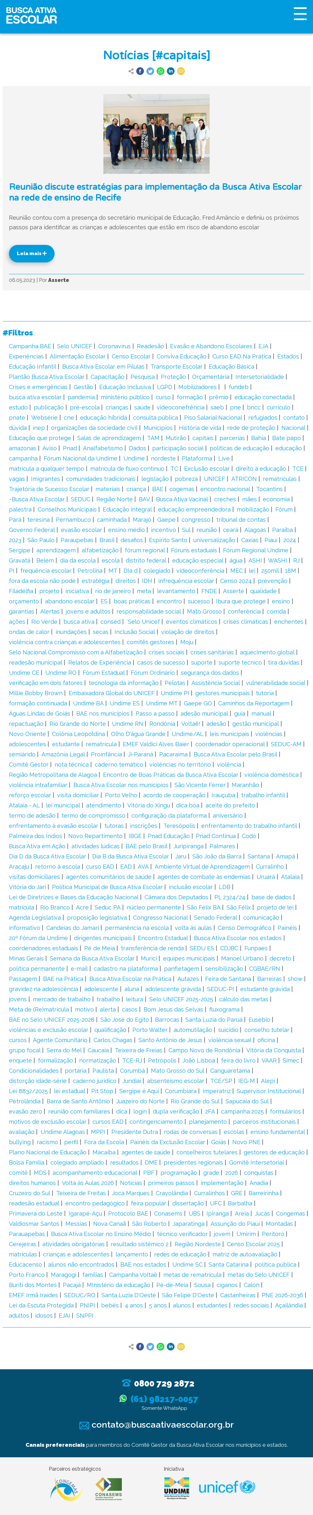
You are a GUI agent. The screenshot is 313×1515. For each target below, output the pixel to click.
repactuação (26, 723)
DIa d (130, 570)
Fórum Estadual (104, 672)
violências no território (180, 764)
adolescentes (27, 744)
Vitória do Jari (27, 887)
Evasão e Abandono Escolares (211, 346)
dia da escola (78, 560)
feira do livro (238, 1060)
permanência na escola (137, 927)
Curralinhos (209, 1193)
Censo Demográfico (245, 927)
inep (39, 427)
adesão (216, 723)
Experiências (26, 356)
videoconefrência (181, 407)
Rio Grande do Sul (195, 1101)
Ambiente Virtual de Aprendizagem (202, 866)
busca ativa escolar (35, 397)
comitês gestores (150, 642)
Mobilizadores (197, 387)
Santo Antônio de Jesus (170, 1040)
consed (111, 621)
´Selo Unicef (143, 621)
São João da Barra (217, 856)
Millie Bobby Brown (36, 693)
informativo (24, 927)
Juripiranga (189, 846)
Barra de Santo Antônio (78, 1101)
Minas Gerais (26, 958)
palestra (20, 509)
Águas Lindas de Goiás (39, 713)
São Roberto (149, 1223)
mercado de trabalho (62, 999)
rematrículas (280, 478)
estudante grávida (265, 989)
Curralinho (270, 866)
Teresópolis (179, 825)
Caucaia (98, 1050)
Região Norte (114, 499)
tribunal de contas (241, 519)
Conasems (168, 1213)
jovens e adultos (88, 611)
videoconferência (200, 570)
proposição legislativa (97, 917)
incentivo (163, 529)
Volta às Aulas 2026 (88, 1183)
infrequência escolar (186, 580)
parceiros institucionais (264, 1121)
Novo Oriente (27, 734)
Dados (137, 448)
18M (290, 570)
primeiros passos (171, 1183)
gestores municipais (222, 693)
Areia (242, 1213)
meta (144, 591)
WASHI (277, 560)
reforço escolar (30, 795)
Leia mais (32, 253)
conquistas (258, 1172)
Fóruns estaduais (194, 550)
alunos (182, 1305)
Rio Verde (44, 621)
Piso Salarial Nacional (213, 417)
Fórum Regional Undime (255, 550)
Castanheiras (238, 1295)
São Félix (239, 907)
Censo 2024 (236, 580)
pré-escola (85, 407)
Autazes (188, 978)
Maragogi (63, 1274)
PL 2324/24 (229, 897)
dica (121, 1111)
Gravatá (19, 560)
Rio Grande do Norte (77, 723)
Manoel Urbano (242, 958)
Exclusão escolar (207, 468)
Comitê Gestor (28, 764)
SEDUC (80, 499)
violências (268, 734)
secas (100, 632)
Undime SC (187, 1264)
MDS (40, 1172)
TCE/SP (221, 1080)
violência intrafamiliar (38, 785)
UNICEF (214, 478)
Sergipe (19, 550)
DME (151, 1162)
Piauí (271, 540)
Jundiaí (132, 1080)
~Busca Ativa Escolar (37, 499)
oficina (266, 1040)
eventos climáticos (191, 621)
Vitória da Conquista (273, 1050)
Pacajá (72, 1285)
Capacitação (107, 376)
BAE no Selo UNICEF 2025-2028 (51, 1019)
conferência (244, 611)
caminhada (112, 519)
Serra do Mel (64, 1050)
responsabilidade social (148, 611)
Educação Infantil (32, 366)
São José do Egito (125, 1019)
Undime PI (175, 693)
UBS (194, 1213)
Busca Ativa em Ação (37, 846)
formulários (285, 1111)
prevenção (272, 580)
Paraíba (282, 529)
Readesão (150, 346)
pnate (17, 417)
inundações (71, 632)
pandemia (81, 397)
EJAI (64, 1315)
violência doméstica (271, 774)
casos (130, 1009)
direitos (126, 580)
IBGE (135, 836)
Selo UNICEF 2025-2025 (181, 999)
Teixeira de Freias (138, 1050)
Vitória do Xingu (148, 805)
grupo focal (25, 1050)
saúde (142, 407)
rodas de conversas (191, 1132)
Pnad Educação (169, 836)
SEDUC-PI (220, 989)
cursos (18, 1040)
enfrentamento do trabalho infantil (249, 825)
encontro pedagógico (95, 1203)
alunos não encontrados (81, 1264)
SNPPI (84, 1315)
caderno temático (119, 764)
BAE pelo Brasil (147, 846)
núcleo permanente (154, 907)
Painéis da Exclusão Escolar (167, 1142)
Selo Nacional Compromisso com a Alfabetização (76, 652)
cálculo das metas (243, 999)
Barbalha (240, 1203)
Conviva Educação (181, 356)
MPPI (98, 1132)
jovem (222, 1234)
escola (111, 560)
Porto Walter (150, 1029)
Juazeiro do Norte (140, 1101)
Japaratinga (189, 1223)
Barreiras (269, 978)
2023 (15, 540)
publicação (49, 407)
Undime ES (125, 703)
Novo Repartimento (95, 836)
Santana (259, 856)
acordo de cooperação (174, 795)
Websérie (44, 417)
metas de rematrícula (192, 1274)
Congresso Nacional (160, 917)
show (295, 978)
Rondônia (162, 723)
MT (112, 570)
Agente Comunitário (60, 1040)
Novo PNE (246, 1142)
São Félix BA (203, 907)
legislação (155, 478)
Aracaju (19, 866)
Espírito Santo (168, 540)
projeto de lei (275, 907)
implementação (222, 1183)
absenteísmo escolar (175, 1080)
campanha (23, 458)
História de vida (200, 427)
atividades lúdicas (95, 846)
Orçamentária (210, 376)
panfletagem (181, 968)
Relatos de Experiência (99, 662)
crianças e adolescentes (76, 1254)
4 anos (134, 1305)
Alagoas (255, 529)
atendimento (103, 805)
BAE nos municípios (103, 713)
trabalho (108, 999)
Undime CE (24, 672)
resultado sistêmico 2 (139, 1244)
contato (294, 417)
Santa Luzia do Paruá (213, 1019)
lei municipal (63, 805)
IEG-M (246, 1080)
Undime (134, 458)
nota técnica (72, 764)
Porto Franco (27, 1274)
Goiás (218, 1142)
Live (224, 458)
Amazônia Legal (63, 754)
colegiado (157, 570)
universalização (214, 540)
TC (174, 468)
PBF (148, 1172)
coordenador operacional (230, 744)
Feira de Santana (228, 978)
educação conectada (263, 397)
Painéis (287, 927)
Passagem (23, 978)
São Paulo (41, 540)
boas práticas (132, 601)
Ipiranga (217, 1213)
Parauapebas (27, 1234)
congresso (196, 519)
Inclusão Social (135, 632)
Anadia (259, 1183)
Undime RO (61, 672)
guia (239, 713)
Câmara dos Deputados (176, 897)
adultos (19, 1315)
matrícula (21, 907)
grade (211, 1172)
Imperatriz (217, 1091)
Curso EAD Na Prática (241, 356)
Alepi (268, 1080)
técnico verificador (182, 1234)
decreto (280, 958)
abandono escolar (69, 601)
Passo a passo (155, 713)
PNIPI (87, 1305)
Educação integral (127, 509)
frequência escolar (45, 570)
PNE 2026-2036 (282, 1295)
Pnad (70, 448)
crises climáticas (245, 621)
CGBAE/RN (264, 968)
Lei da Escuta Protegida (41, 1305)
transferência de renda (152, 948)
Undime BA (88, 703)
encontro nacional (225, 489)
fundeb (239, 387)
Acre (82, 907)
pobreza (186, 478)
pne (235, 407)
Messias (76, 1223)
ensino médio (126, 529)
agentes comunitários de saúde (109, 876)
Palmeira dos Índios (35, 836)
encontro (169, 601)
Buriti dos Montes (33, 1285)
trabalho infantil (263, 795)
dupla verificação (176, 1111)
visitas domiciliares (34, 876)
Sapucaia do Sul (247, 1101)
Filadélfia (21, 591)
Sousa (202, 1285)
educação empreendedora (194, 509)
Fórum (284, 509)
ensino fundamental (277, 1132)
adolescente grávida (173, 989)
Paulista (103, 1070)
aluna (131, 989)
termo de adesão (32, 815)
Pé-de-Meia (172, 1285)
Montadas (279, 1223)
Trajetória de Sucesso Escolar (49, 489)
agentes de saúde (146, 1152)
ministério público (125, 397)
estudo (18, 407)
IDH (147, 580)
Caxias (249, 540)
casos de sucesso (161, 662)
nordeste (163, 458)
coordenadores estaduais (43, 948)
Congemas (290, 1213)
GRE (236, 1193)
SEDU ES (202, 948)
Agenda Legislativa (35, 917)
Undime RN (127, 723)
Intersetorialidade (259, 376)
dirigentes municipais (103, 938)
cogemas (181, 489)
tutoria (265, 693)
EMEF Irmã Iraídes (33, 1295)
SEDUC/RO (79, 1295)
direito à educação (261, 468)
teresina (38, 519)
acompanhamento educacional (95, 1172)
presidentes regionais (193, 1162)
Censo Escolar (131, 356)
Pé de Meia (99, 948)
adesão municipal (204, 713)
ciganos (227, 1285)
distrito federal (146, 560)
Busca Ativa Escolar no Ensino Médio (101, 1234)
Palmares (222, 846)
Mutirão (176, 438)
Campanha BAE (30, 346)
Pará (15, 519)
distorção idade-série (38, 1080)
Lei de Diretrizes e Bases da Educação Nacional (73, 897)
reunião (207, 529)
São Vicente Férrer (200, 785)
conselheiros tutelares (207, 1152)
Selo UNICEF (74, 346)
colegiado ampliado (77, 1162)
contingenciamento (156, 1121)
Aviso (49, 448)
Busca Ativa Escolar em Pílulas (103, 366)
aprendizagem (56, 550)
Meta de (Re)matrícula (39, 1009)
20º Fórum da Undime (38, 938)
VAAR (269, 1060)
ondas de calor (29, 632)
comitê (18, 1172)
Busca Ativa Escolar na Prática (130, 978)
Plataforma (197, 458)
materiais (107, 489)
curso (163, 397)
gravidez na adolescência (43, 989)
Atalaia (290, 876)
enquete (20, 1060)
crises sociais (166, 652)
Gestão (83, 387)
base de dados (271, 897)
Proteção (173, 376)
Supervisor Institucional (269, 1091)
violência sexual (229, 1040)
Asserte (233, 591)
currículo (278, 407)
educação (288, 448)
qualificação (110, 1029)
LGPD (164, 387)
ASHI (255, 560)
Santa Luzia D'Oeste (128, 1295)
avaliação (21, 1132)
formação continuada (38, 703)
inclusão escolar (191, 887)
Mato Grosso (204, 611)
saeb (217, 407)
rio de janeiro (113, 591)
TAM (153, 438)
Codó (249, 836)
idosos (44, 1315)
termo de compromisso (93, 815)
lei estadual (69, 1091)
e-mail (79, 968)
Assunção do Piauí (235, 1223)
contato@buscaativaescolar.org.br (156, 1425)
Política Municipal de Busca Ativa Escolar (107, 887)
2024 (289, 540)
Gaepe (166, 519)
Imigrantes (45, 478)
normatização (97, 1060)
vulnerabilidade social (275, 683)
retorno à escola (57, 866)
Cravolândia (172, 1193)
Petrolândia (25, 1101)
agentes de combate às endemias (204, 876)
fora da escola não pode (42, 580)
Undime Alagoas (63, 1132)
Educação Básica (231, 366)
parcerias (232, 438)
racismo (47, 1142)
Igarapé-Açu (85, 1213)
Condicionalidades (34, 1070)
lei (252, 570)
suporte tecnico (240, 662)
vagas (17, 478)
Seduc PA (108, 907)
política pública (275, 1264)
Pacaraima (173, 754)
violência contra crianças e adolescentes (65, 642)
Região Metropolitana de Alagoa (53, 774)
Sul (186, 529)
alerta (108, 1009)
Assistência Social (215, 683)
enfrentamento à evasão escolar (53, 825)
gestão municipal (255, 723)
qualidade (263, 591)
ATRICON (244, 478)
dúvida (18, 427)
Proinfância (106, 754)
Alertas (50, 611)
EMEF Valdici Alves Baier (156, 744)
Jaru (180, 856)
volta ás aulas (193, 927)
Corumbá (132, 1070)
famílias (92, 1274)
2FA (210, 1111)
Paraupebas (77, 540)
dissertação (188, 1203)
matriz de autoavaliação (244, 1254)
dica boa (187, 805)
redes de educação (180, 1254)
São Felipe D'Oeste (188, 1295)
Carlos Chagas (112, 1040)
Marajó (142, 519)
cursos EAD (108, 1121)
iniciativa (77, 591)
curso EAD (100, 866)
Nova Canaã (109, 1223)
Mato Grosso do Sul (177, 1070)
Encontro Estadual (163, 938)
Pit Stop (102, 1091)
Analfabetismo (103, 448)
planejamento (208, 1121)
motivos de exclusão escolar (47, 1121)
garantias (21, 611)
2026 (231, 1172)
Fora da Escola (104, 1142)
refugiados (262, 417)
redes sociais (251, 1305)
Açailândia (289, 1305)
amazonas (22, 448)
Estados (288, 356)
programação (178, 1172)
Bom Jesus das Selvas (173, 1009)
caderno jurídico (94, 1080)
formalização (55, 1060)
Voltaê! (190, 723)
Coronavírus (114, 346)
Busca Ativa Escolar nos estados (238, 938)
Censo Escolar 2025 (253, 1244)
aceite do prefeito (230, 805)
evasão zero (25, 1111)
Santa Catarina (229, 1264)
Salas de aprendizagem (109, 438)
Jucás (262, 1213)
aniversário (228, 815)
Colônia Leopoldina (78, 734)
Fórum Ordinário (153, 672)
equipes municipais (189, 958)
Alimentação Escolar (78, 356)
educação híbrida (103, 417)
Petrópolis (162, 1060)
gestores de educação (274, 1152)
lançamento (132, 1254)
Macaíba (104, 1152)
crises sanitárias (212, 652)
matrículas (23, 1254)
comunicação (261, 917)
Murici (149, 958)
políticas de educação (239, 448)
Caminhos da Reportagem (253, 703)
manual (261, 713)
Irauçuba (223, 795)
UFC (216, 1203)
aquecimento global (267, 652)
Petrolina (90, 570)
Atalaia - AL (24, 805)
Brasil (107, 540)
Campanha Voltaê (133, 1274)
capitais (202, 438)
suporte (201, 662)
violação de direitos (187, 632)
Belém (45, 560)
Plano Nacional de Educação (47, 1152)
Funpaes (256, 948)
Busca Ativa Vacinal (182, 499)
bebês (110, 1305)
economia (276, 499)
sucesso (199, 601)
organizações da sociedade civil (94, 427)
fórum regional (145, 550)
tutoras (114, 825)
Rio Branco (55, 907)
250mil (270, 570)
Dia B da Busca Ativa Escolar (130, 856)
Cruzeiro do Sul (29, 1193)
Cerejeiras (22, 1244)
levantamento (176, 591)
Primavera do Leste (36, 1213)
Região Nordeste (198, 1244)
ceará (230, 529)
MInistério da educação (118, 1285)
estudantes (212, 1305)
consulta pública (155, 417)
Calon (251, 1285)
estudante (66, 744)
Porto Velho (121, 795)
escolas (234, 1132)
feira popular (148, 1203)
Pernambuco (73, 519)
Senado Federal (215, 917)
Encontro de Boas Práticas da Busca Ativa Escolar (170, 774)
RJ (296, 560)
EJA (263, 346)
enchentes (288, 621)
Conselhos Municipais (67, 509)
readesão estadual (34, 1203)
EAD (126, 866)
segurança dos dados (210, 672)
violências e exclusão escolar (48, 1029)
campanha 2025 (242, 1111)
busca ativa (78, 621)
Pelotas (175, 683)
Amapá (285, 856)
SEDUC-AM (286, 744)
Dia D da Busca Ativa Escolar (47, 856)
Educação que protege (40, 438)
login (140, 1111)
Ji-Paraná (140, 754)
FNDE (209, 591)
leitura (134, 999)
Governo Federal (32, 529)
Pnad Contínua (216, 836)
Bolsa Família (26, 1162)
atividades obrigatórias (73, 1244)
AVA (143, 866)
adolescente (101, 989)
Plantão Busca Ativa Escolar (47, 376)
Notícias (131, 1183)
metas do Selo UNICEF (258, 1274)
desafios (132, 540)
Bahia (258, 438)
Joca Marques (131, 1193)
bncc (254, 407)
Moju (186, 642)
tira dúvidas (283, 662)
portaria (75, 1070)
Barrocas (167, 1019)
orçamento (24, 601)
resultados (124, 1162)
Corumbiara (181, 1091)
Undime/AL (188, 734)
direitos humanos (32, 1183)
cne (69, 417)
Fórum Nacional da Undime (80, 458)
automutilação (193, 1029)
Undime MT (162, 703)
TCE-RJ (132, 1060)
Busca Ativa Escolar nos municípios (120, 785)
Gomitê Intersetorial (256, 1162)
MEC (236, 570)
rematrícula (101, 744)
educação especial (197, 560)
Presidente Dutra (134, 1132)
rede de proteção (251, 427)
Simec (291, 1060)
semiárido (22, 754)
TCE (297, 468)
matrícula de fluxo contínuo (127, 468)
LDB (224, 887)
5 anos (158, 1305)
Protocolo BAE (128, 1213)
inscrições (143, 825)
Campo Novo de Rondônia (204, 1050)
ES (104, 601)
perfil (71, 1142)
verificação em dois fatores (46, 683)
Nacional (293, 427)
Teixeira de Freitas (81, 1193)
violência (229, 764)
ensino (281, 601)
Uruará (266, 876)
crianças (117, 407)
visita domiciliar (78, 795)
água (235, 560)
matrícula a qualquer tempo (46, 468)
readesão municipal (35, 662)
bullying (20, 1142)
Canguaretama (230, 1070)
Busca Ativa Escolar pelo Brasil (235, 754)
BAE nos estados (143, 1264)
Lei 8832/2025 (28, 1091)
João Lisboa (199, 1060)
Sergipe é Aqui (139, 1091)
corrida (276, 611)
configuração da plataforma (169, 815)
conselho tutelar (266, 1029)
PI (11, 570)
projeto (49, 591)
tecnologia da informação (124, 683)
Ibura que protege (241, 601)
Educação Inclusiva (125, 387)
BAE (157, 489)
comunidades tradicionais (100, 478)
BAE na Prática (63, 978)
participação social (178, 448)
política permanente (37, 968)
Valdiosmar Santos (34, 1223)
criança (136, 489)
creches (225, 499)
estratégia (95, 580)
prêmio (218, 397)
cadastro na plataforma (126, 968)
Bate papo (286, 438)
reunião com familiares (79, 1111)
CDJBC (229, 948)
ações (17, 621)
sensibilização (224, 968)
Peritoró (273, 1234)
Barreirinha (264, 1193)
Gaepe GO (198, 703)
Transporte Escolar (177, 366)
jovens (18, 999)
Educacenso (25, 1264)
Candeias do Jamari (72, 927)
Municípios (158, 427)
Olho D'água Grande (138, 734)
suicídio (228, 1029)
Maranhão (245, 785)
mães (249, 499)
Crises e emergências (38, 387)
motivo (84, 1009)
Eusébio (259, 1019)
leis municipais (229, 734)
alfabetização (100, 550)
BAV (144, 499)
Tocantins (269, 489)
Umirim (246, 1234)
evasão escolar (81, 529)
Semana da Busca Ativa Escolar (92, 958)
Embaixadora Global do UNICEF (112, 693)
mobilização (253, 509)
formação (190, 397)
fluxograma (224, 1009)
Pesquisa (142, 376)
